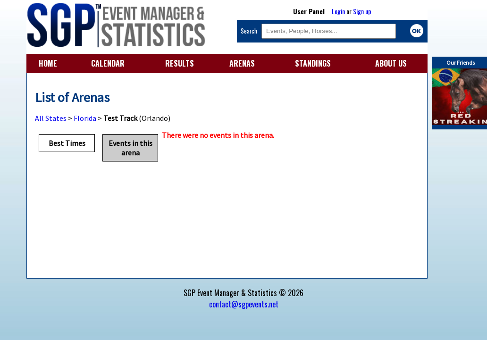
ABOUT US (391, 63)
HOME (48, 63)
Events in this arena (130, 147)
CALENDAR (108, 63)
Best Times (67, 143)
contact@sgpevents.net (243, 304)
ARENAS (242, 63)
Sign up (362, 11)
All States (51, 118)
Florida (85, 118)
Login (338, 11)
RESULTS (179, 63)
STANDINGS (313, 63)
